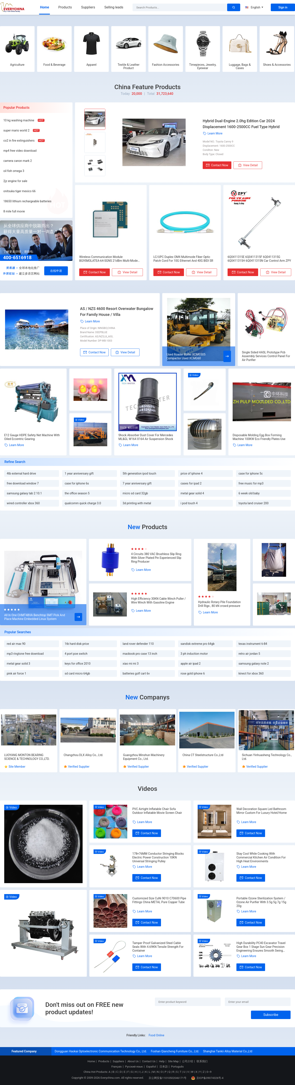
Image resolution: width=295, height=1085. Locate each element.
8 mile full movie (14, 211)
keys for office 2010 (77, 663)
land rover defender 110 (138, 643)
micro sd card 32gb (135, 493)
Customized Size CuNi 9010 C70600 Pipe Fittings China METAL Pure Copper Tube (159, 900)
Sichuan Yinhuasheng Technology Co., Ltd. (267, 756)
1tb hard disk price (77, 643)
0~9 (208, 1071)
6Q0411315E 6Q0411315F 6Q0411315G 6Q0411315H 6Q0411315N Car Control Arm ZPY (259, 258)
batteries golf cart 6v (136, 673)
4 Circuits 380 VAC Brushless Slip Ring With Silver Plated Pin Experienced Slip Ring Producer (156, 557)
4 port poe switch (76, 653)
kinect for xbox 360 (251, 673)
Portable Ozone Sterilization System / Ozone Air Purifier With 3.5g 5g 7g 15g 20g (261, 902)
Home (44, 7)
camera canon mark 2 (17, 160)
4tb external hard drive (21, 473)
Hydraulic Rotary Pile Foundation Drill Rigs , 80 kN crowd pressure (219, 604)
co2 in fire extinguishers (19, 140)
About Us (133, 1061)
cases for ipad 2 (191, 483)
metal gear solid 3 (18, 663)
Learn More (213, 133)
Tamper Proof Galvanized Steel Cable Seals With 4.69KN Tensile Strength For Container (158, 946)
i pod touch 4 (189, 503)
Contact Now (217, 165)
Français (116, 1066)
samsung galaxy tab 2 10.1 (24, 493)
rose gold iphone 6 (193, 673)
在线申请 (56, 270)
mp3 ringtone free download (25, 653)
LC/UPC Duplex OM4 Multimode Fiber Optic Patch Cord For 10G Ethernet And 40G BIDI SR (183, 258)
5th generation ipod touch (139, 473)
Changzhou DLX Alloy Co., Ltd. (83, 755)
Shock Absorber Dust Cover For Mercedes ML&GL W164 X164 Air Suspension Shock (145, 437)
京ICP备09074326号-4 (207, 1078)
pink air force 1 (16, 673)
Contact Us (149, 1061)
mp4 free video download (19, 150)
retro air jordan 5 (249, 653)
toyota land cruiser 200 (253, 503)
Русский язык (134, 1066)
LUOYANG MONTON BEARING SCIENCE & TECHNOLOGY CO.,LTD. (27, 756)
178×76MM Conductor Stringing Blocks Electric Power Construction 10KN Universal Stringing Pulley (158, 857)
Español (151, 1066)
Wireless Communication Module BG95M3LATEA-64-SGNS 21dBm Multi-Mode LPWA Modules (108, 259)
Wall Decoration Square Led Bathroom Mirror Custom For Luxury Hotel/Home (261, 810)
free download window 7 (23, 483)
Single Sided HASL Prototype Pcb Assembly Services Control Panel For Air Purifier (266, 356)
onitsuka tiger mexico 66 (19, 191)
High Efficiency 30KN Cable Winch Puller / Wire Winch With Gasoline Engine (158, 600)
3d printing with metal (137, 503)
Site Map (173, 1061)
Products (65, 7)
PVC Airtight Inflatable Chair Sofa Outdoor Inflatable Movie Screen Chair (157, 810)
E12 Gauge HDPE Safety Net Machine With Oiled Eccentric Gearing (32, 437)
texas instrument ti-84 (253, 643)
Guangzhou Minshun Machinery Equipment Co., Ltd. (143, 756)
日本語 (164, 1066)
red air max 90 (16, 643)
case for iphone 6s (77, 483)
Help (162, 1061)
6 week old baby (249, 493)
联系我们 (202, 1061)
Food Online (156, 1035)
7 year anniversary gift (137, 483)
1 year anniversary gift (79, 473)
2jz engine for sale (15, 181)
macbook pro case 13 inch (140, 653)
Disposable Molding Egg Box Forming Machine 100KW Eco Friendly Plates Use (259, 437)
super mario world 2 (16, 130)
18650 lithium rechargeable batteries (27, 201)
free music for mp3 (251, 483)
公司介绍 (187, 1061)
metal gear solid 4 (192, 493)
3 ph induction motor (194, 653)
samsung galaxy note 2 (254, 663)
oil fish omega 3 (13, 171)
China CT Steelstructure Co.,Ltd (202, 755)
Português (177, 1066)
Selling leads (113, 7)
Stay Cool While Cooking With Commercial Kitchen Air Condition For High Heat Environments (261, 857)
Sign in (282, 7)
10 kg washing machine (18, 120)
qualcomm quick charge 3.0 (83, 503)
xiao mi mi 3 (131, 663)
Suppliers (88, 7)
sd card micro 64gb (77, 673)
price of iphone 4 (191, 473)
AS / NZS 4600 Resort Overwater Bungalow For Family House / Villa (116, 311)
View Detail (248, 165)
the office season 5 (77, 493)
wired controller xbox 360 (23, 503)
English (254, 7)
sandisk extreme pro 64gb (198, 643)
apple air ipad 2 (191, 663)
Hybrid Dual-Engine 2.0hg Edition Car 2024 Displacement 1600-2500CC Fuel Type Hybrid (241, 124)
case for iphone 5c (251, 473)
